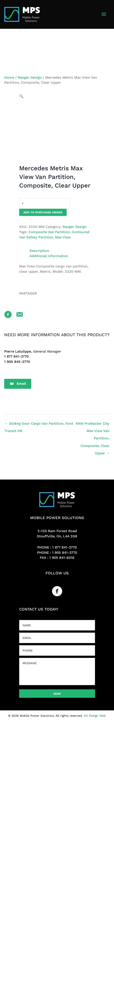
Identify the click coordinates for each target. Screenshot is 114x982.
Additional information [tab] (49, 256)
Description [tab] (39, 251)
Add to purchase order (42, 212)
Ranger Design (30, 77)
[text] (57, 625)
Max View (63, 237)
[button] (21, 96)
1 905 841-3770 (64, 553)
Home (9, 77)
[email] (57, 638)
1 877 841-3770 (64, 547)
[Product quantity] (44, 203)
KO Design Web (95, 715)
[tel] (57, 650)
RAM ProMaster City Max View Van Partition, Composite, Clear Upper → (92, 425)
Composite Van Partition (49, 232)
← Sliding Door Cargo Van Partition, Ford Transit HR (39, 425)
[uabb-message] (57, 671)
